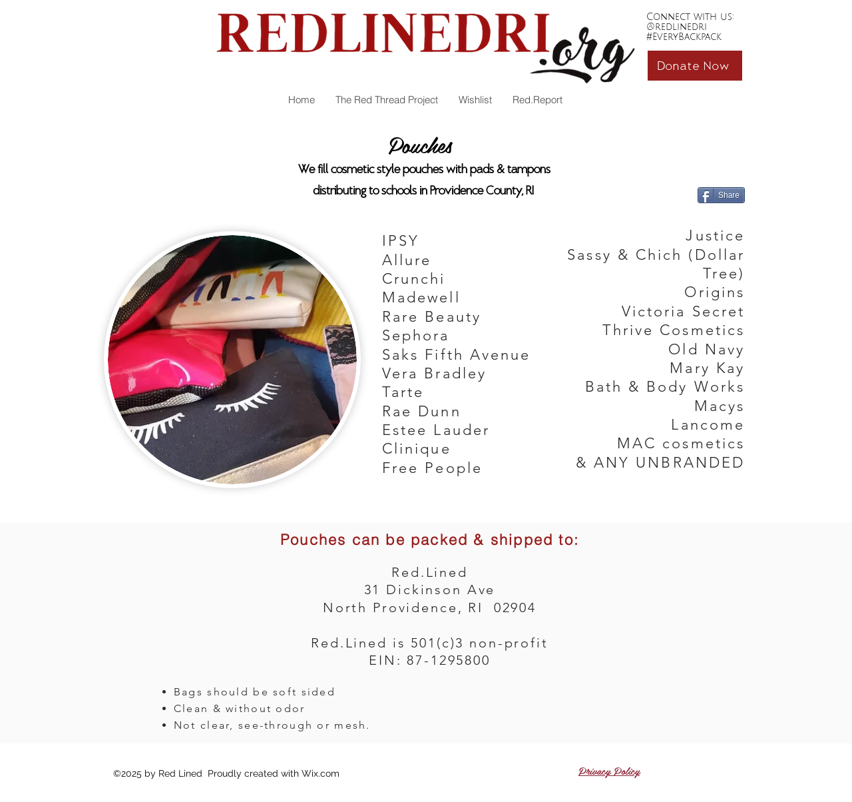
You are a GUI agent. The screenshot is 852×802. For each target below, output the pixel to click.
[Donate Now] (695, 66)
